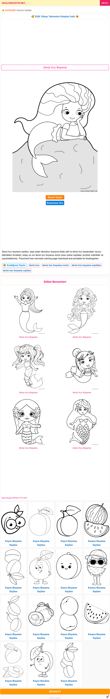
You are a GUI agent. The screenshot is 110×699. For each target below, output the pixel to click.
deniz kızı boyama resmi (55, 265)
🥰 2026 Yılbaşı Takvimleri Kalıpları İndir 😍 (54, 16)
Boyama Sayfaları (24, 10)
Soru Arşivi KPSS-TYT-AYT (14, 498)
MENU (105, 3)
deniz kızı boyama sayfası (17, 270)
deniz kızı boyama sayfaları (86, 265)
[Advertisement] (55, 42)
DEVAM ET (55, 691)
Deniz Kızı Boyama (28, 337)
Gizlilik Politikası (55, 698)
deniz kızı (34, 265)
